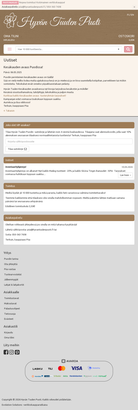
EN (132, 15)
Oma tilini (11, 36)
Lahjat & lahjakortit (14, 284)
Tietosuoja (10, 313)
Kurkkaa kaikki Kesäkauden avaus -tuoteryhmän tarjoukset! (35, 95)
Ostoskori (126, 36)
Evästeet (8, 319)
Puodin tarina (11, 258)
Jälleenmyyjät (11, 279)
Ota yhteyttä (10, 264)
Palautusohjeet (12, 308)
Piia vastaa (10, 269)
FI (128, 15)
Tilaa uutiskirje (15, 149)
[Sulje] (134, 7)
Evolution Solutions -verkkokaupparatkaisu (25, 404)
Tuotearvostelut (13, 274)
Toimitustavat (11, 298)
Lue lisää (125, 175)
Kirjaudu (9, 40)
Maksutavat (10, 303)
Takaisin (10, 110)
